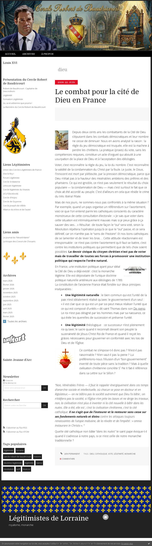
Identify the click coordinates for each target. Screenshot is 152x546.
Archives (28, 53)
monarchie (130, 453)
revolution (9, 469)
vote (110, 453)
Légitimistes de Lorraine (49, 518)
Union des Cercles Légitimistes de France (22, 169)
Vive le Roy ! (8, 173)
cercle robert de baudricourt (17, 456)
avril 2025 (7, 308)
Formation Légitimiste (13, 99)
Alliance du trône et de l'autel (16, 209)
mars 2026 (7, 280)
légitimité (29, 462)
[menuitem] (12, 54)
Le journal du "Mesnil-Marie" (16, 237)
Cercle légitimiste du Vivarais (16, 189)
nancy (39, 462)
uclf (18, 469)
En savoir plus (127, 543)
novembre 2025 (10, 292)
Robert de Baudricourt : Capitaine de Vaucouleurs (20, 90)
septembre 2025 (10, 300)
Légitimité (7, 95)
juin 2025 (7, 304)
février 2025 (8, 316)
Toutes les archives (17, 321)
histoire (37, 456)
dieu (92, 453)
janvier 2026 (8, 288)
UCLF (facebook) (10, 193)
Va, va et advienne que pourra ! (17, 103)
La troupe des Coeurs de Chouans (19, 241)
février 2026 (8, 284)
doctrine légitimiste (13, 462)
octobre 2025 (9, 296)
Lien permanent (70, 453)
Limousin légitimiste (12, 185)
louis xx (26, 469)
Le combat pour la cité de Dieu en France (97, 96)
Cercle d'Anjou (10, 197)
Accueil (10, 53)
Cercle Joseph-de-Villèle (14, 205)
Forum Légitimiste (11, 177)
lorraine (20, 450)
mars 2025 (7, 312)
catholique (101, 453)
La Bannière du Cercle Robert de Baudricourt (24, 107)
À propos (47, 53)
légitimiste (8, 450)
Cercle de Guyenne (12, 201)
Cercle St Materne (11, 181)
